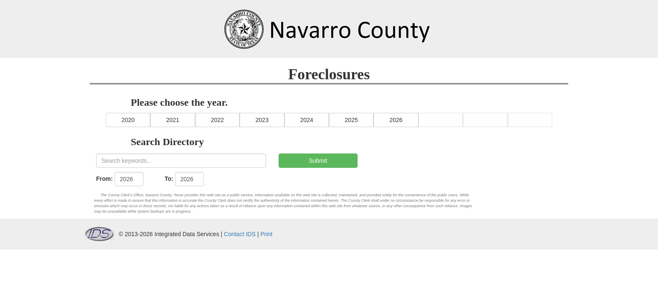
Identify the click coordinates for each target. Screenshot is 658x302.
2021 (172, 120)
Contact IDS (240, 234)
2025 (351, 120)
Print (266, 234)
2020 (128, 120)
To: (168, 178)
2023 (262, 120)
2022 (217, 120)
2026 (395, 120)
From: (104, 178)
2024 (306, 120)
